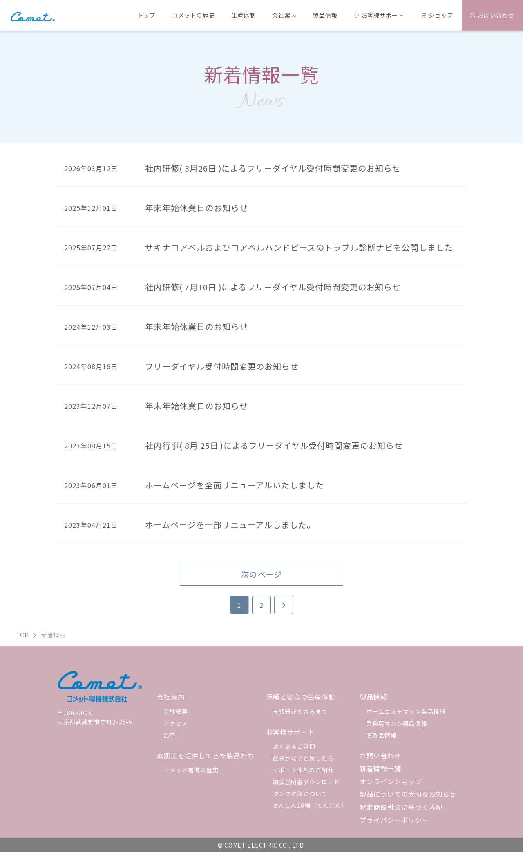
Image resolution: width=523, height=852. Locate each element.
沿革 (169, 735)
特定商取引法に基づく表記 (401, 807)
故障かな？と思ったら (303, 758)
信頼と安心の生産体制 (301, 697)
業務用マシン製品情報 (396, 723)
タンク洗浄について (300, 794)
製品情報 (373, 697)
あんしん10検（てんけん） (310, 805)
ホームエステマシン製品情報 (405, 711)
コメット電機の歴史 (191, 770)
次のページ (261, 574)
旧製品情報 (381, 735)
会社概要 (175, 711)
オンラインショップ (391, 781)
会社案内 (171, 697)
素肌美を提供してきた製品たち (205, 756)
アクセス (175, 723)
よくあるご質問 (294, 746)
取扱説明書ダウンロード (306, 782)
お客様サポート (290, 732)
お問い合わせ (380, 756)
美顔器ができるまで (300, 711)
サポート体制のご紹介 (303, 770)
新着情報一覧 (380, 768)
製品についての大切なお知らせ (408, 794)
